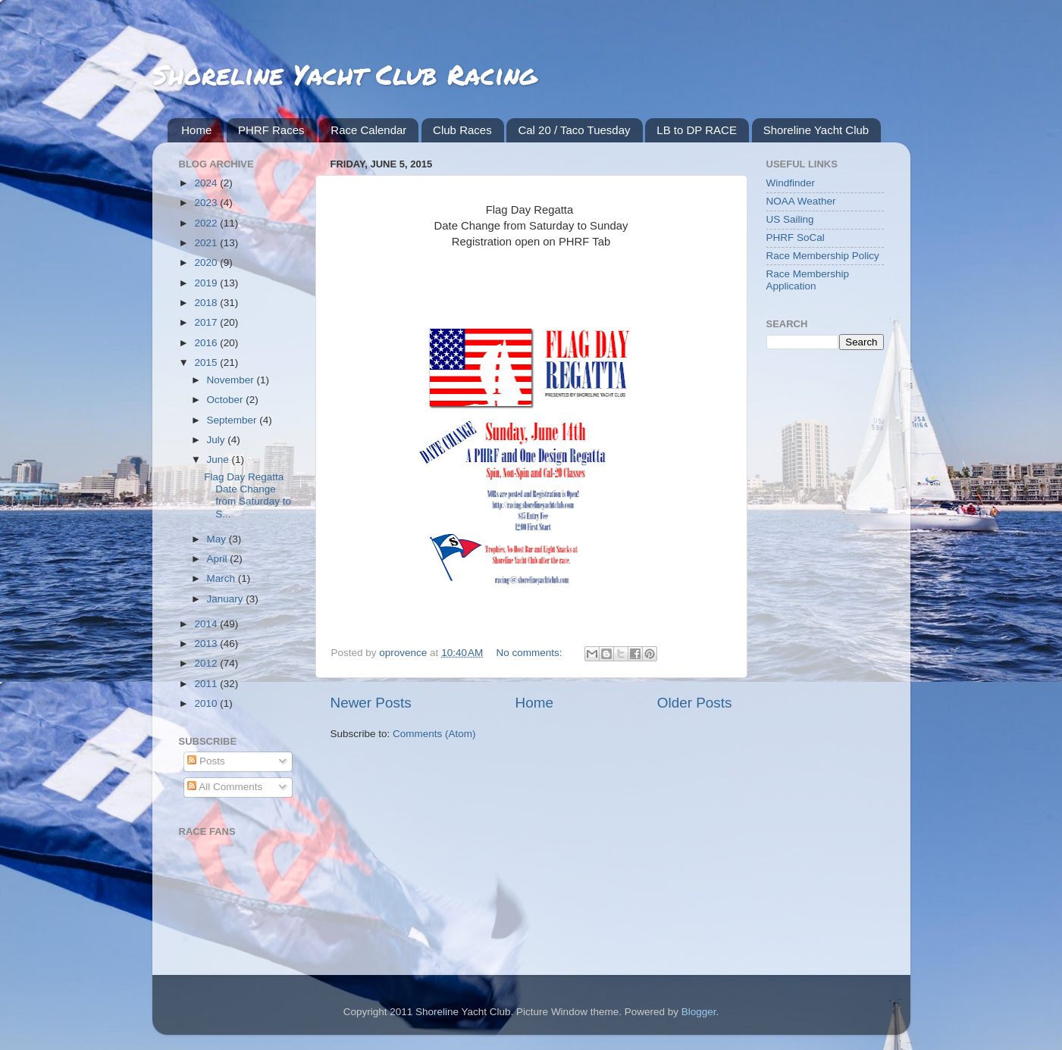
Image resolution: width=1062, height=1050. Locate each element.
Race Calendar (368, 129)
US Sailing (790, 219)
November (232, 380)
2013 (207, 643)
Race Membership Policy (822, 255)
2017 (207, 322)
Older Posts (694, 703)
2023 (207, 202)
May (218, 539)
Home (196, 129)
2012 (207, 663)
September (233, 420)
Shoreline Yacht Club (816, 129)
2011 (207, 683)
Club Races (462, 129)
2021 (207, 242)
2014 (207, 624)
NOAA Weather (801, 201)
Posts (206, 761)
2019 (207, 283)
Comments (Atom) (434, 733)
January (226, 599)
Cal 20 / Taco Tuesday (574, 129)
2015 (207, 362)
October (226, 399)
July (217, 439)
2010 (207, 703)
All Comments (224, 786)
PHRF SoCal (795, 237)
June (219, 459)
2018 (207, 302)
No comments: (531, 652)
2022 (207, 223)
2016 (207, 342)
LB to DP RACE (696, 129)
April (218, 558)
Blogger (698, 1011)
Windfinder (791, 183)
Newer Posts (371, 703)
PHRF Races (271, 129)
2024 (207, 183)
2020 (207, 262)
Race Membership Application (808, 280)
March (222, 578)
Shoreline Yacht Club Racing (344, 74)
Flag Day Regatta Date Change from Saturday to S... (247, 495)
